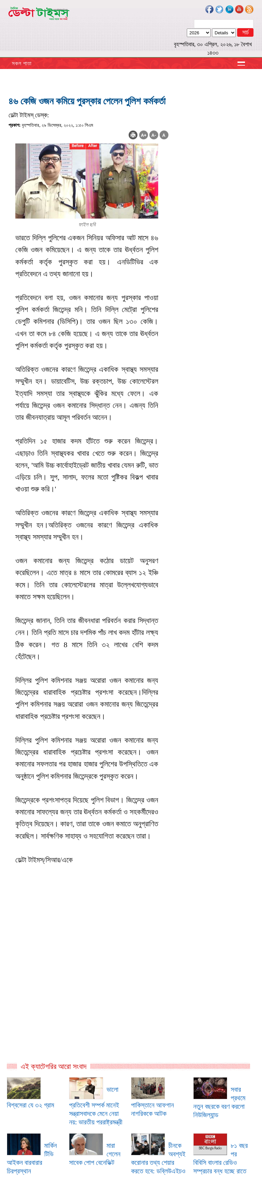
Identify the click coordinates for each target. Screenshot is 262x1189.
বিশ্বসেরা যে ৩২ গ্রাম (30, 1105)
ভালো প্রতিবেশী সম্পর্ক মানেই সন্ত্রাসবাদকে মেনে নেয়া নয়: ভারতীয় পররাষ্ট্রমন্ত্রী (96, 1106)
